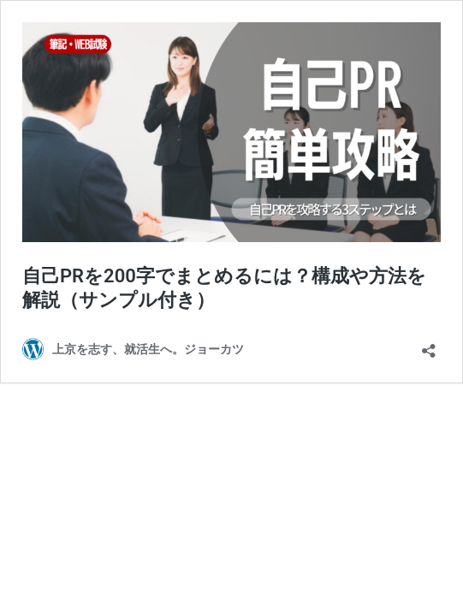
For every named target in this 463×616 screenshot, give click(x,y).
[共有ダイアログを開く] (429, 345)
